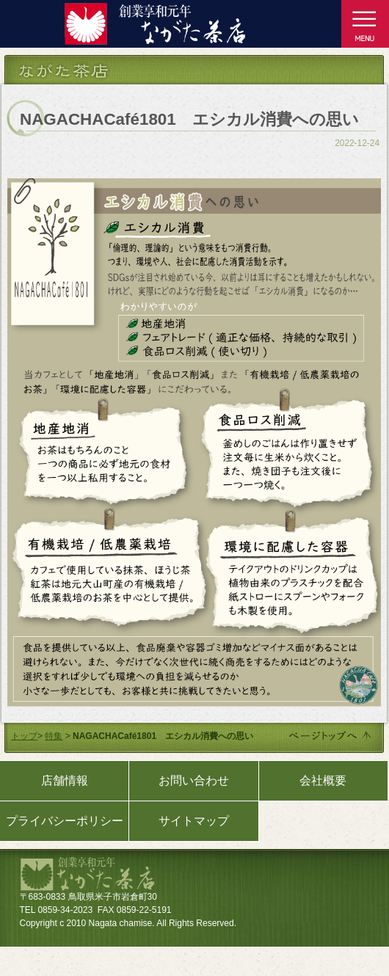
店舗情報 (64, 780)
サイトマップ (194, 821)
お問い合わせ (194, 780)
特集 (53, 736)
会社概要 (322, 780)
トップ (24, 736)
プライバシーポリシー (64, 821)
